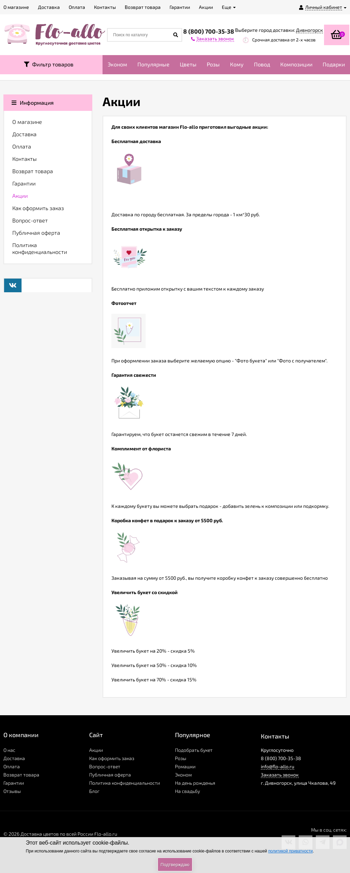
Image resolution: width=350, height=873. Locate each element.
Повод (262, 64)
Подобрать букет (194, 750)
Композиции (296, 64)
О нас (9, 750)
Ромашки (185, 766)
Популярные (153, 64)
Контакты (24, 158)
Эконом (117, 64)
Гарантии (24, 183)
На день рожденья (195, 783)
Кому (237, 64)
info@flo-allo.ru (277, 766)
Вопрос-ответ (30, 220)
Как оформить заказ (38, 208)
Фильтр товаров (48, 64)
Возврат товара (32, 171)
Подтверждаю (175, 864)
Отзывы (12, 791)
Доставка (24, 134)
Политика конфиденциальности (39, 248)
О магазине (27, 121)
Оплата (21, 146)
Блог (94, 791)
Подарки (334, 64)
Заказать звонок (280, 775)
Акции (20, 195)
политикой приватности (290, 851)
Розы (213, 64)
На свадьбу (187, 791)
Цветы (188, 64)
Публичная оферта (36, 232)
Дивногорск (309, 30)
